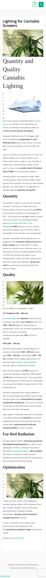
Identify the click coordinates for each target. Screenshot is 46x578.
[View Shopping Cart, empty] (34, 4)
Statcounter (5, 576)
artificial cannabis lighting (26, 362)
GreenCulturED (17, 538)
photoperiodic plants (21, 451)
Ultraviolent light (9, 318)
